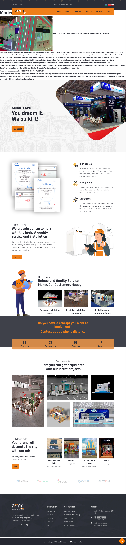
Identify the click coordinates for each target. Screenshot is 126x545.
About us (50, 515)
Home (59, 11)
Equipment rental (70, 525)
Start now (17, 257)
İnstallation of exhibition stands (102, 312)
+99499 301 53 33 (100, 519)
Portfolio (78, 11)
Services (99, 11)
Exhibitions (89, 11)
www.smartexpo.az (100, 525)
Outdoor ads (68, 522)
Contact (108, 11)
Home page (51, 511)
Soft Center (78, 542)
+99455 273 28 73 (100, 517)
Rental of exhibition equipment (76, 312)
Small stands (68, 518)
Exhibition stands (70, 511)
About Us (68, 11)
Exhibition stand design (72, 515)
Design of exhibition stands (50, 312)
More (15, 466)
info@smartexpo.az (100, 523)
